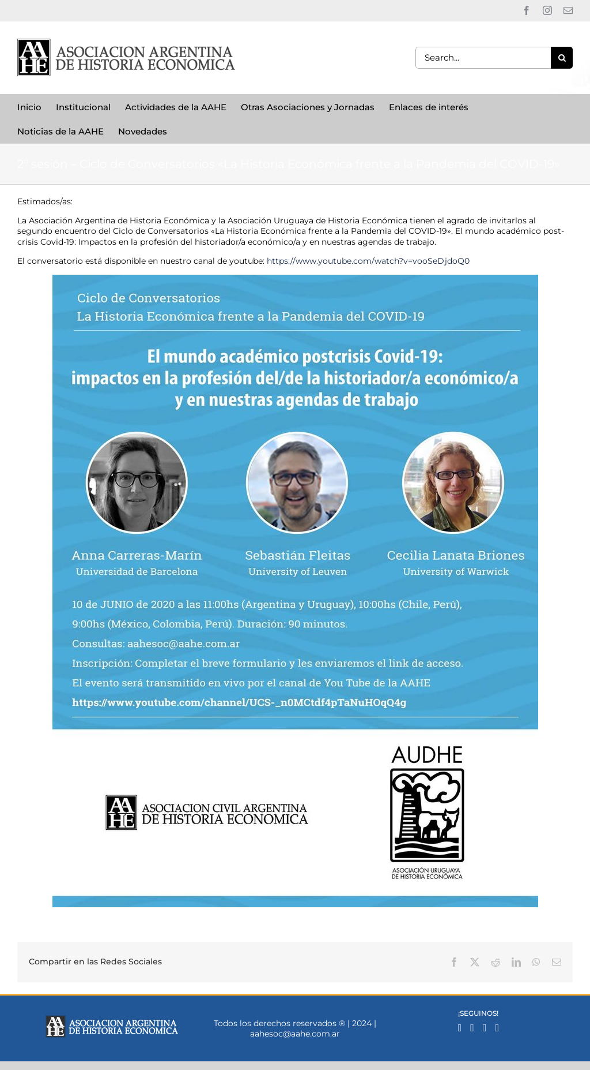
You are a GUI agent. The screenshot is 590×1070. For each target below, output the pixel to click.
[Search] (562, 58)
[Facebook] (460, 1028)
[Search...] (483, 58)
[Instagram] (472, 1028)
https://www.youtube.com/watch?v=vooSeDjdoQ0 (368, 261)
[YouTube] (497, 1028)
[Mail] (485, 1028)
